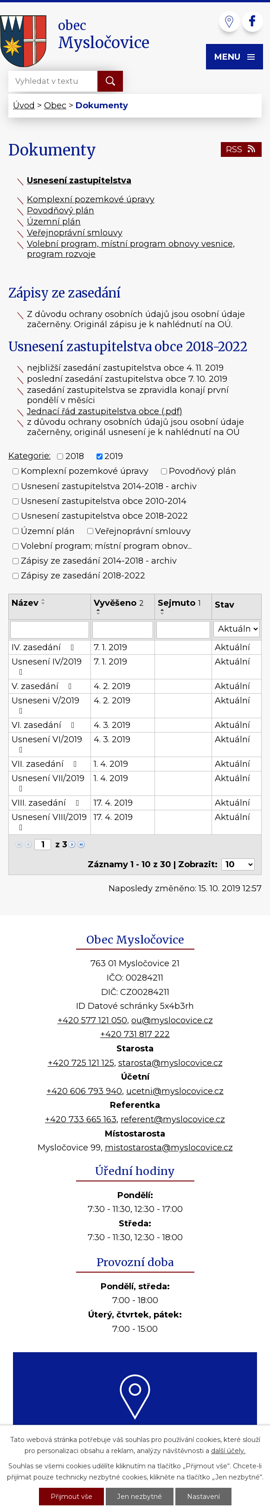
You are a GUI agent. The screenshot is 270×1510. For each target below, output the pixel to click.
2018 (74, 456)
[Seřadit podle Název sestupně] (44, 603)
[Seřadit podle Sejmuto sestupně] (163, 613)
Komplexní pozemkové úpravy (90, 199)
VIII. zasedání (47, 803)
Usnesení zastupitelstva (79, 180)
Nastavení (203, 1496)
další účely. (228, 1451)
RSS (241, 149)
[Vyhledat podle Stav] (236, 629)
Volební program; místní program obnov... (106, 546)
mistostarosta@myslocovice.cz (169, 1148)
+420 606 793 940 (84, 1091)
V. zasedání (44, 686)
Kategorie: (29, 456)
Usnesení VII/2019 (48, 783)
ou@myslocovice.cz (172, 1020)
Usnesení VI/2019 (47, 744)
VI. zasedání (45, 725)
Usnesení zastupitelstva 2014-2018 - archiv (109, 486)
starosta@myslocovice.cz (170, 1063)
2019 (113, 456)
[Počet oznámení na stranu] (238, 864)
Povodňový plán (60, 210)
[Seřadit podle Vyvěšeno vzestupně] (99, 610)
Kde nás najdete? (135, 1430)
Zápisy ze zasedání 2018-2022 (83, 576)
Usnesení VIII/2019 (49, 822)
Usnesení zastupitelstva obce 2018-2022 (104, 516)
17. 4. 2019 (113, 803)
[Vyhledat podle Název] (49, 630)
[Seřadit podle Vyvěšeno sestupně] (99, 613)
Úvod (24, 105)
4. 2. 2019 (112, 686)
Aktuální (232, 647)
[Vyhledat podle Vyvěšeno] (122, 630)
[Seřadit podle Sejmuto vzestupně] (163, 610)
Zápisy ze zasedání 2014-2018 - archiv (99, 561)
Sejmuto (179, 603)
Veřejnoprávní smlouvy (74, 233)
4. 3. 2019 (112, 725)
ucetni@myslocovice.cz (175, 1091)
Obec (55, 105)
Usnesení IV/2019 (47, 666)
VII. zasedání (46, 764)
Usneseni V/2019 (45, 705)
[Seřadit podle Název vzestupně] (44, 600)
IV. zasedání (45, 647)
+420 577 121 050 (92, 1020)
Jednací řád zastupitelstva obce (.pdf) (104, 411)
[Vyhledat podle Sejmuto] (183, 630)
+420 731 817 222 (135, 1034)
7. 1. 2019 (110, 647)
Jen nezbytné (139, 1496)
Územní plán (54, 222)
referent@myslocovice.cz (173, 1119)
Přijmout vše (71, 1496)
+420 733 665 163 (80, 1119)
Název (25, 603)
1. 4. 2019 (111, 764)
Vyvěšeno (119, 603)
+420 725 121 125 (81, 1063)
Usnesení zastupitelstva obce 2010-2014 (103, 501)
